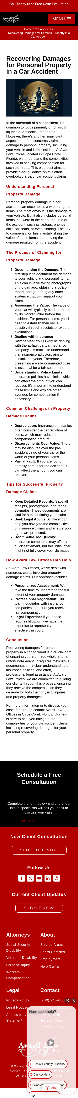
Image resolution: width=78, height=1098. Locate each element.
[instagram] (56, 878)
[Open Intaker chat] (33, 1096)
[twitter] (30, 878)
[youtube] (39, 878)
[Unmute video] (51, 1043)
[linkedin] (48, 878)
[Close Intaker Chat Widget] (74, 1001)
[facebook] (21, 878)
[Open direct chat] (67, 1001)
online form (29, 820)
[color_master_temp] (11, 16)
